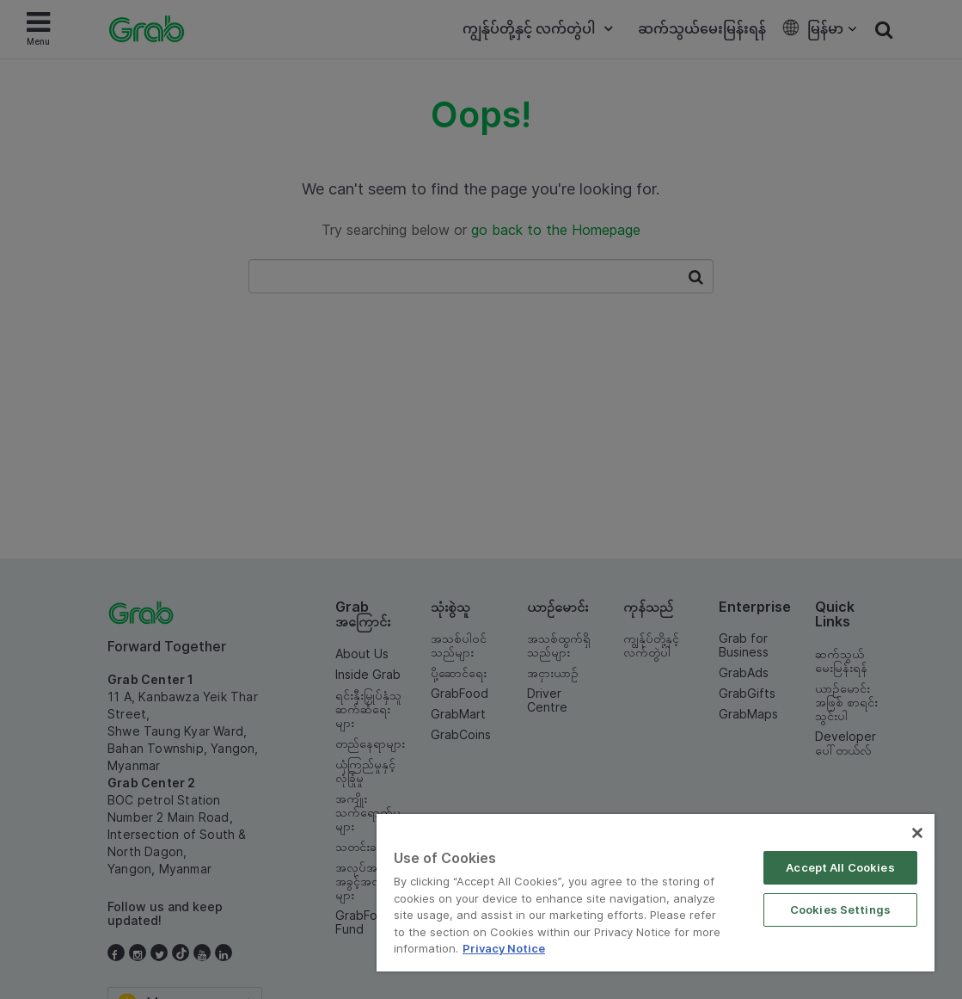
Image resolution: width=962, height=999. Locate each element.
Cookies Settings (840, 909)
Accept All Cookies (840, 867)
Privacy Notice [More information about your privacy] (504, 948)
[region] (655, 892)
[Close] (917, 833)
